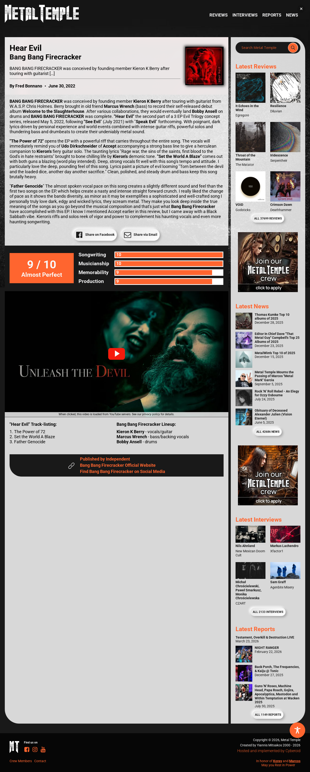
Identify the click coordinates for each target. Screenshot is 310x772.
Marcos (294, 761)
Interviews (245, 15)
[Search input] (263, 47)
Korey (277, 761)
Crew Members (21, 761)
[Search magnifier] (293, 48)
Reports (271, 15)
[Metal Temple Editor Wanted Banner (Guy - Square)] (268, 503)
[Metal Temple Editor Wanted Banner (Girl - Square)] (268, 290)
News (292, 15)
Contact (40, 761)
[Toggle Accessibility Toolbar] (297, 730)
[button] (116, 354)
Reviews (218, 15)
